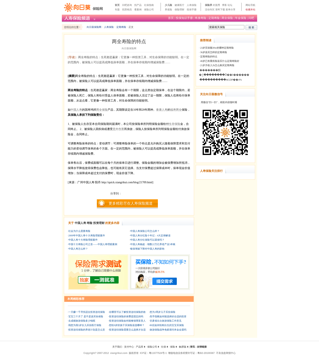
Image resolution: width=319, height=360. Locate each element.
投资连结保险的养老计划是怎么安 (86, 329)
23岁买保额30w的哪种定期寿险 (217, 47)
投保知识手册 (184, 18)
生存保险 (174, 123)
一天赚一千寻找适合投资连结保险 (86, 312)
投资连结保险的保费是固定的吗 (126, 316)
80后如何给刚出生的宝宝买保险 (167, 325)
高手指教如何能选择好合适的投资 (168, 316)
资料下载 (220, 9)
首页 (117, 5)
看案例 (138, 9)
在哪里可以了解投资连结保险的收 (127, 312)
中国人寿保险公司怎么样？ (145, 231)
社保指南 (149, 5)
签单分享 (230, 9)
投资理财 (99, 223)
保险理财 (179, 9)
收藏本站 (250, 9)
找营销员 (127, 9)
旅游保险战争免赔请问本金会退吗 (168, 329)
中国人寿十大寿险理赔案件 (83, 239)
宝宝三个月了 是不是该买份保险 (85, 316)
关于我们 (117, 346)
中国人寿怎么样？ (78, 248)
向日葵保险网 (94, 27)
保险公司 (149, 9)
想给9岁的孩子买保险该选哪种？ (126, 325)
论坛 (229, 5)
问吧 (251, 18)
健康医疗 (179, 5)
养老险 (168, 9)
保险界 (208, 5)
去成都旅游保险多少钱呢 (81, 320)
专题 (117, 9)
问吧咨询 (127, 5)
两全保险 (227, 18)
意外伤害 (118, 129)
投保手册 (192, 9)
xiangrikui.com (119, 353)
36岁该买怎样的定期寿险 (213, 52)
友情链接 (202, 346)
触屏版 (183, 346)
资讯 (192, 346)
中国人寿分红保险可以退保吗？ (147, 239)
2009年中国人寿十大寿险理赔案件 (86, 235)
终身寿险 (200, 18)
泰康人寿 (161, 109)
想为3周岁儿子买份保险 (162, 312)
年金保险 (240, 18)
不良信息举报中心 (226, 353)
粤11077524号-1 (158, 353)
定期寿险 (214, 18)
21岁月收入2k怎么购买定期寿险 (217, 65)
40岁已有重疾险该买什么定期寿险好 (219, 61)
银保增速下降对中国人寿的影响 (147, 248)
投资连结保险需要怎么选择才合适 (127, 329)
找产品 (138, 5)
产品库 (140, 346)
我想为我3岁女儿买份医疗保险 (84, 325)
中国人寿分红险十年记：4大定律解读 (150, 235)
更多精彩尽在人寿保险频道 (131, 203)
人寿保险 (192, 5)
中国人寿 (76, 109)
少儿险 (168, 5)
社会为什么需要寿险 (79, 231)
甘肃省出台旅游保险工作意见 (165, 320)
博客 (224, 5)
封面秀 (216, 5)
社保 (164, 346)
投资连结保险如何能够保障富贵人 (127, 320)
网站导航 (250, 5)
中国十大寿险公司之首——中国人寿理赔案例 (92, 244)
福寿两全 (176, 109)
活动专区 (210, 9)
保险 (173, 346)
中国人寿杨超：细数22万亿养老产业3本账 (152, 244)
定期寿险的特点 (208, 56)
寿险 (89, 223)
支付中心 (129, 346)
